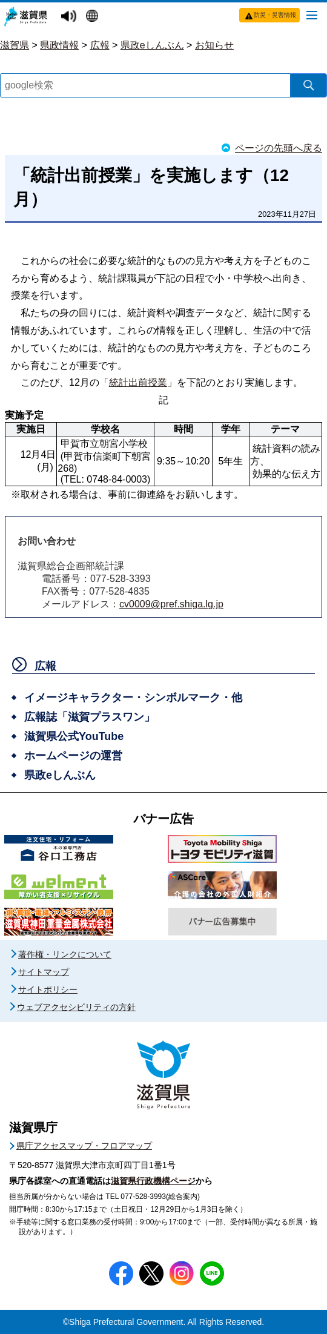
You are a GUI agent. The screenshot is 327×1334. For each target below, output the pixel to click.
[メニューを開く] (312, 14)
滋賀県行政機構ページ (153, 1181)
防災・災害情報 (275, 15)
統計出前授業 (138, 382)
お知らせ (214, 45)
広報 (100, 45)
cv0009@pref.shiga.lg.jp (171, 604)
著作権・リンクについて (64, 954)
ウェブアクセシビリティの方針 (76, 1007)
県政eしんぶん (152, 45)
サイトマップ (43, 972)
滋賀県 (14, 45)
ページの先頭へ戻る (278, 148)
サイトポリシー (48, 989)
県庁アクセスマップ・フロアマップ (84, 1146)
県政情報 (59, 45)
